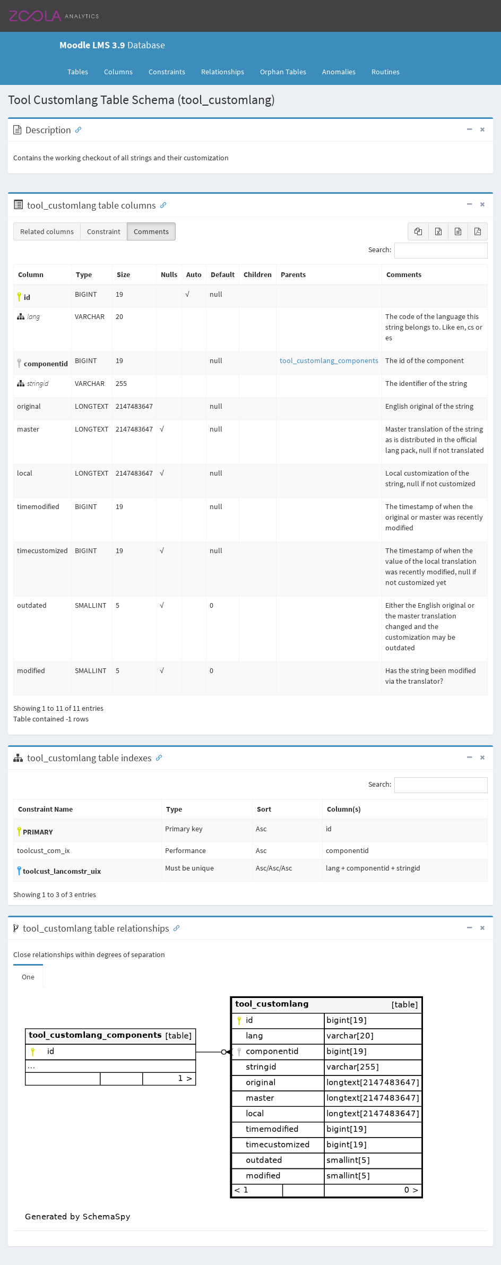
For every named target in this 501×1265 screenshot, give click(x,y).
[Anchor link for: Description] (76, 129)
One (28, 977)
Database (112, 45)
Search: (428, 251)
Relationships (222, 71)
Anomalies (339, 71)
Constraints (167, 71)
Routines (386, 71)
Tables (81, 71)
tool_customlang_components (329, 360)
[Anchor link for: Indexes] (156, 757)
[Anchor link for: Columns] (161, 204)
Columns (118, 71)
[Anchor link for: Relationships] (174, 927)
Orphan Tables (283, 71)
